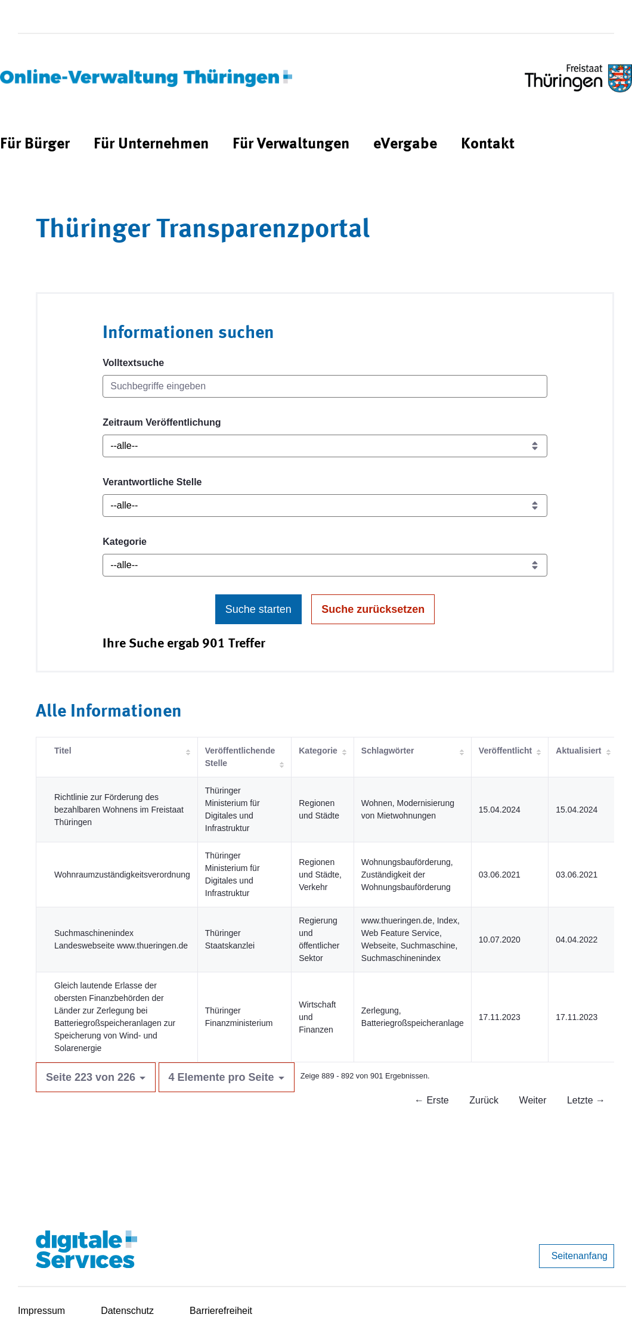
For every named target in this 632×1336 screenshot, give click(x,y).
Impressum (41, 1311)
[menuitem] (35, 144)
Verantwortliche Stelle (152, 482)
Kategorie (125, 542)
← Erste (431, 1100)
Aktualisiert (578, 750)
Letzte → (586, 1100)
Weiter (533, 1100)
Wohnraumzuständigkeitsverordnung (122, 874)
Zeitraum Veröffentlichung (162, 422)
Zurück (483, 1100)
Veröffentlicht (505, 750)
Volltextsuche (133, 363)
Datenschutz (127, 1311)
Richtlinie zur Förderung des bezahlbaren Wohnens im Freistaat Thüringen (119, 809)
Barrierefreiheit (221, 1311)
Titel (63, 750)
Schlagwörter (387, 750)
